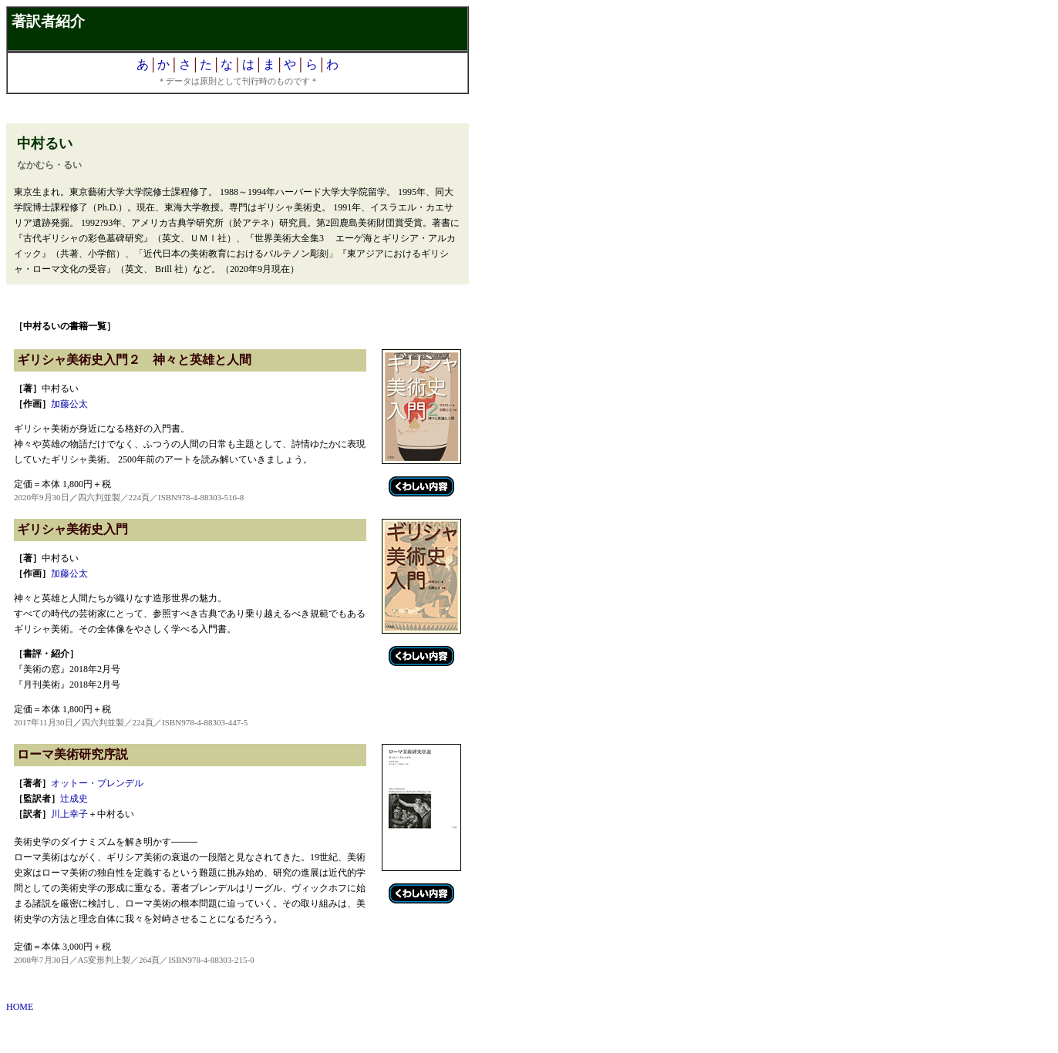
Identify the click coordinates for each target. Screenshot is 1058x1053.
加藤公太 (69, 404)
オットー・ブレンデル (97, 783)
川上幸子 (69, 814)
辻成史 (74, 798)
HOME (19, 1006)
